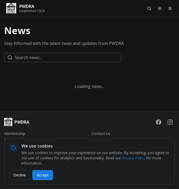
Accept (43, 174)
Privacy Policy (133, 157)
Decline (19, 174)
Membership (14, 133)
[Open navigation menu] (170, 8)
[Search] (149, 8)
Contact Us (101, 133)
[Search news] (62, 57)
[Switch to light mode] (159, 8)
